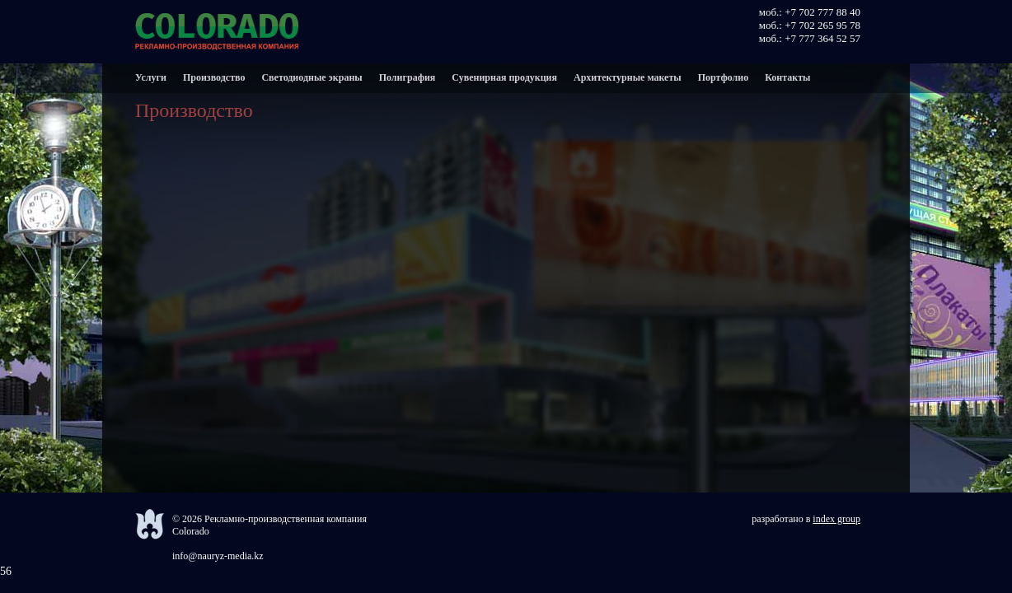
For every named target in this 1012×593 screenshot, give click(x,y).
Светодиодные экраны (311, 77)
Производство (214, 77)
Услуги (150, 77)
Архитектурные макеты (628, 77)
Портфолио (723, 77)
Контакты (787, 77)
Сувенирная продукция (504, 77)
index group (836, 519)
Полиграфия (407, 77)
